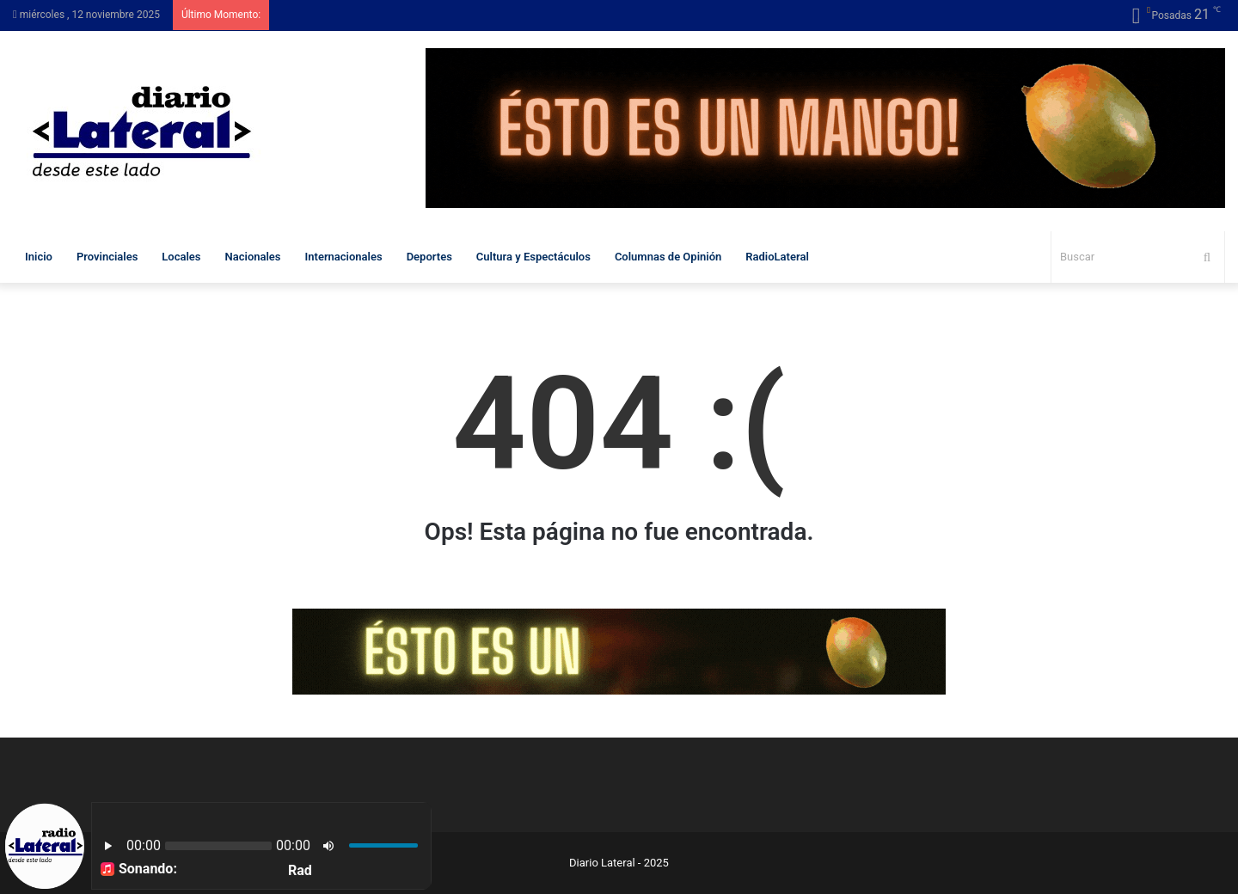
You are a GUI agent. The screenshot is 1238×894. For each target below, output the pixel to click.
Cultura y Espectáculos (533, 256)
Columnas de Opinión (668, 256)
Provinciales (107, 256)
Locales (181, 256)
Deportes (429, 256)
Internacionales (344, 256)
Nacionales (253, 256)
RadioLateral (776, 256)
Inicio (38, 256)
